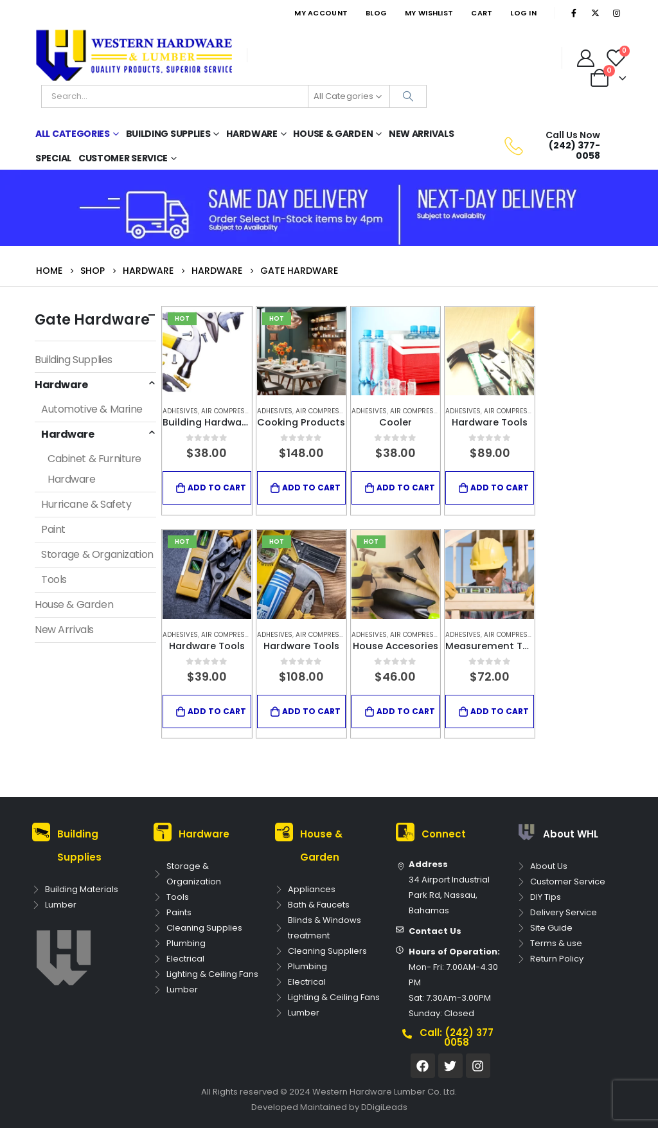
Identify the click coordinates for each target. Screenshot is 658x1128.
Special (53, 158)
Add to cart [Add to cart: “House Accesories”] (406, 711)
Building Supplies (168, 133)
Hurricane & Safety (86, 504)
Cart (481, 13)
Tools (54, 579)
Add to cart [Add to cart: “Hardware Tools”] (499, 487)
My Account (321, 13)
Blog (376, 13)
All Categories (72, 133)
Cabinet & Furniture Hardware (94, 469)
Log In (523, 13)
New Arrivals (421, 133)
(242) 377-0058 (574, 150)
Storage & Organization (97, 554)
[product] (207, 351)
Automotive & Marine (92, 409)
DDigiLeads (384, 1107)
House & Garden (333, 133)
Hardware (252, 133)
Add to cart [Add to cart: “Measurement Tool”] (499, 711)
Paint (53, 529)
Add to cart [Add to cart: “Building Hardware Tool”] (217, 487)
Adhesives (180, 411)
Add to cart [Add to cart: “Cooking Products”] (311, 487)
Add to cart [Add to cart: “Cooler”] (406, 487)
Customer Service (123, 158)
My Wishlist (429, 13)
